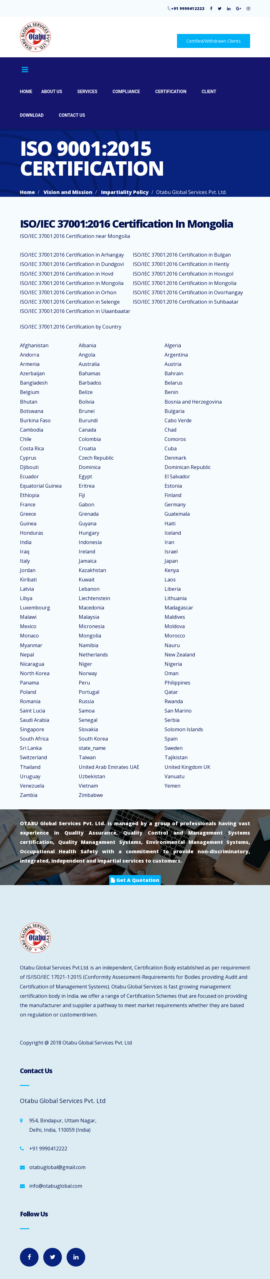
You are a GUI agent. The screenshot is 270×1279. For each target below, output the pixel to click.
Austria (173, 364)
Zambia (28, 795)
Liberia (173, 588)
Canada (87, 429)
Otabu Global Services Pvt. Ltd (97, 1042)
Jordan (27, 570)
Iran (169, 542)
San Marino (178, 710)
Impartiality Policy (125, 192)
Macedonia (91, 607)
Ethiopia (29, 495)
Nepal (27, 654)
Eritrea (87, 485)
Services (87, 91)
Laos (170, 579)
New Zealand (180, 654)
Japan (171, 560)
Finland (173, 495)
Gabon (86, 504)
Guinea (28, 523)
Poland (28, 692)
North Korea (34, 673)
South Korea (93, 738)
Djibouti (29, 467)
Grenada (89, 513)
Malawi (28, 616)
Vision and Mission (68, 192)
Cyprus (28, 457)
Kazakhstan (92, 570)
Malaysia (89, 616)
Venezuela (32, 785)
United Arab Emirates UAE (109, 767)
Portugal (89, 692)
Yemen (172, 785)
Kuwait (87, 579)
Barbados (90, 382)
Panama (29, 682)
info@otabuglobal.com (55, 1185)
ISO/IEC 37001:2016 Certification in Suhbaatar (186, 301)
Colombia (90, 439)
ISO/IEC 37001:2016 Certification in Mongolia (71, 283)
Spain (171, 738)
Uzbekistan (92, 776)
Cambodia (31, 429)
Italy (25, 560)
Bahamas (89, 373)
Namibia (88, 645)
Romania (30, 701)
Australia (89, 364)
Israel (171, 551)
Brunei (87, 411)
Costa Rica (32, 448)
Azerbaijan (32, 373)
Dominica (89, 467)
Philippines (177, 682)
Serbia (172, 720)
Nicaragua (32, 664)
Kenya (172, 570)
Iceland (173, 532)
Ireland (87, 551)
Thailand (30, 767)
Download (32, 115)
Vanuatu (174, 776)
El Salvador (177, 476)
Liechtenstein (94, 598)
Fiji (82, 495)
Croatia (87, 448)
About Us (51, 91)
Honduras (31, 532)
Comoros (175, 439)
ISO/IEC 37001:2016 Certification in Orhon (68, 292)
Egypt (85, 476)
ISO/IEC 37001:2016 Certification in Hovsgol (183, 273)
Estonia (173, 485)
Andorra (29, 354)
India (25, 542)
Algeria (173, 345)
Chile (25, 439)
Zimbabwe (91, 795)
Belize (86, 392)
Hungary (89, 532)
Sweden (174, 748)
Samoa (87, 710)
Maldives (175, 616)
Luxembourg (35, 607)
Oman (172, 673)
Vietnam (88, 785)
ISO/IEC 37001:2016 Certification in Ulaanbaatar (75, 311)
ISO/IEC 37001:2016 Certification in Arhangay (72, 254)
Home (26, 91)
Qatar (171, 692)
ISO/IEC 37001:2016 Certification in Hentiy (181, 264)
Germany (175, 504)
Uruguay (30, 776)
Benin (171, 392)
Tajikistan (176, 757)
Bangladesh (34, 382)
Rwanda (174, 701)
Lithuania (176, 598)
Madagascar (179, 607)
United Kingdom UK (187, 767)
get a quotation (135, 880)
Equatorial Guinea (41, 485)
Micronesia (92, 626)
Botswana (31, 411)
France (27, 504)
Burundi (88, 420)
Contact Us (72, 115)
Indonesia (90, 542)
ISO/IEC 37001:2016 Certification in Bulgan (182, 254)
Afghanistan (34, 345)
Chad (170, 429)
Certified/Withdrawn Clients (213, 41)
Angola (87, 354)
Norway (88, 673)
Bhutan (28, 401)
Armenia (30, 364)
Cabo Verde (178, 420)
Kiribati (28, 579)
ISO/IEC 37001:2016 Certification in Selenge (70, 301)
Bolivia (86, 401)
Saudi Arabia (34, 720)
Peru (84, 682)
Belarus (174, 382)
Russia (86, 701)
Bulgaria (174, 411)
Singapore (32, 729)
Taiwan (87, 757)
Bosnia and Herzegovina (193, 401)
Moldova (175, 626)
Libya (26, 598)
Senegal (88, 720)
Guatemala (177, 513)
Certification (170, 91)
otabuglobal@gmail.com (57, 1167)
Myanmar (31, 645)
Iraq (24, 551)
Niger (85, 664)
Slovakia (88, 729)
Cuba (171, 448)
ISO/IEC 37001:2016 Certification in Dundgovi (72, 264)
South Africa (34, 738)
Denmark (175, 457)
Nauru (172, 645)
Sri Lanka (31, 748)
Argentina (176, 354)
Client (209, 91)
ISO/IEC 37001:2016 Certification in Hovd (66, 273)
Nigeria (173, 664)
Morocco (175, 635)
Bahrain (174, 373)
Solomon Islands (184, 729)
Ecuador (29, 476)
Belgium (29, 392)
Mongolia (90, 635)
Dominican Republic (188, 467)
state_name (92, 748)
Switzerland (33, 757)
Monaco (29, 635)
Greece (28, 513)
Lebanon (89, 588)
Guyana (87, 523)
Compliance (126, 91)
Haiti (170, 523)
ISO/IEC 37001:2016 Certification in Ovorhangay (188, 292)
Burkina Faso (35, 420)
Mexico (28, 626)
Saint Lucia (32, 710)
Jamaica (87, 560)
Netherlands (93, 654)
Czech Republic (96, 457)
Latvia (27, 588)
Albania (87, 345)
